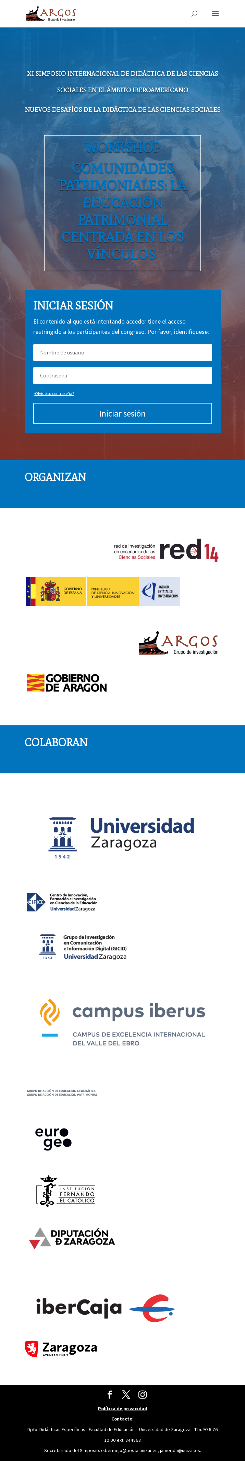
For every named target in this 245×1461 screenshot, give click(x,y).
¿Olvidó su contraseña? (53, 393)
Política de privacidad (122, 1408)
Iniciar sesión (122, 413)
